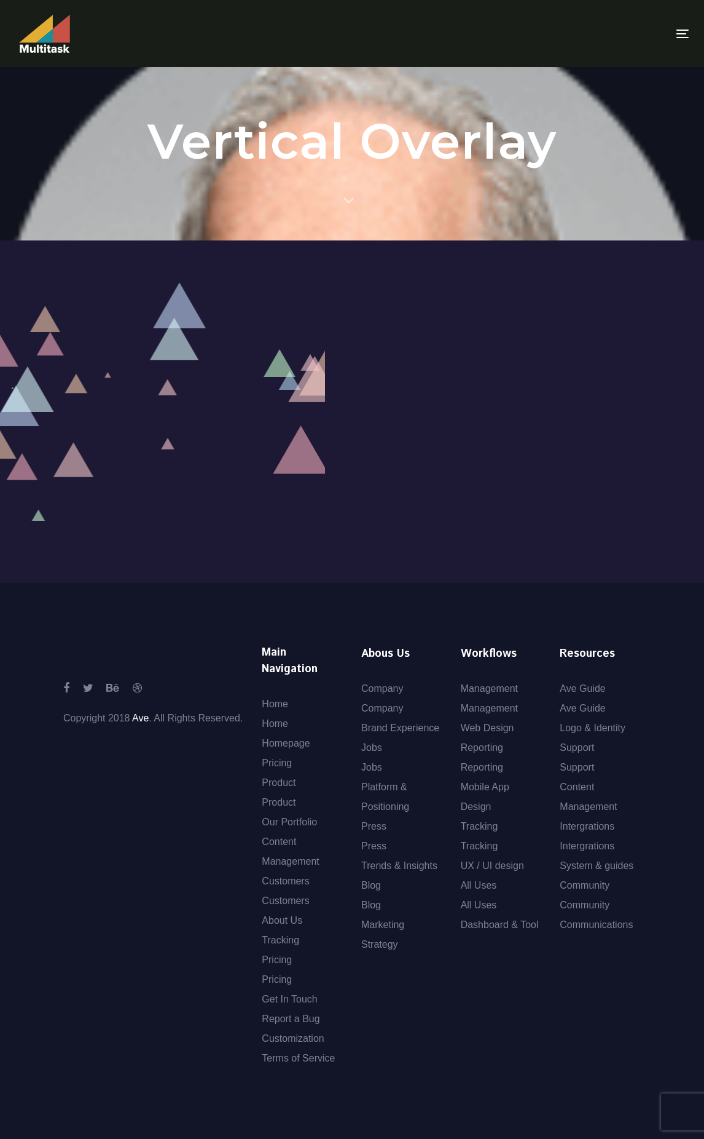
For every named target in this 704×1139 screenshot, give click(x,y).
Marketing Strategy (382, 934)
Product (278, 782)
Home (275, 704)
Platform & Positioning (385, 797)
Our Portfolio (289, 822)
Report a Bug (290, 1019)
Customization (293, 1038)
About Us (282, 920)
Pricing (277, 763)
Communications (596, 924)
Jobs (371, 747)
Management (489, 688)
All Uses (479, 885)
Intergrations (587, 826)
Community (584, 885)
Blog (371, 885)
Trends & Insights (399, 865)
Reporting (482, 747)
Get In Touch (289, 999)
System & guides (596, 865)
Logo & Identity (592, 728)
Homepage (286, 743)
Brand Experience (400, 728)
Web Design (487, 728)
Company (382, 688)
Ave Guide (582, 688)
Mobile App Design (485, 797)
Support (577, 747)
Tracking (280, 940)
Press (373, 826)
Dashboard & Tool (500, 924)
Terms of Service (298, 1058)
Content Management (290, 851)
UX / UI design (492, 865)
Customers (285, 881)
